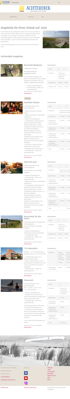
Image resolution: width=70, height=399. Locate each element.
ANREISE (50, 368)
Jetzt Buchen (13, 16)
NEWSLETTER (51, 375)
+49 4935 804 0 (5, 377)
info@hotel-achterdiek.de (8, 380)
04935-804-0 (27, 93)
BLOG (49, 379)
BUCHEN (27, 98)
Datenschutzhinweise (30, 387)
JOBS (49, 369)
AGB (48, 377)
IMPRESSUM (4, 387)
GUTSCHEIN (51, 371)
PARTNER (50, 373)
